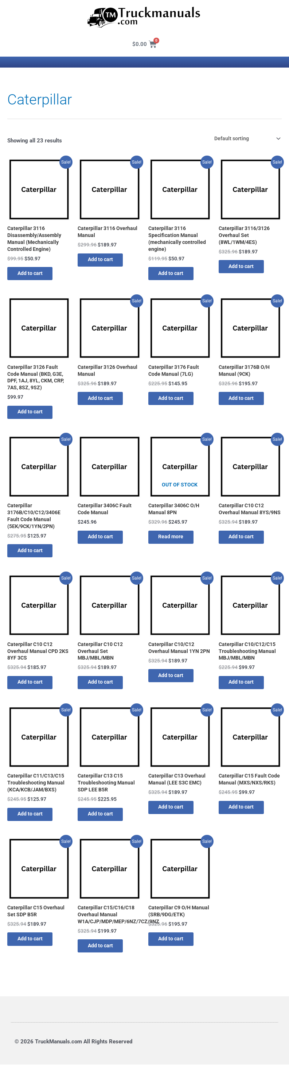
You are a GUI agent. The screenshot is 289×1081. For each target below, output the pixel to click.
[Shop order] (244, 139)
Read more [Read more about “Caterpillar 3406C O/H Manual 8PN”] (176, 544)
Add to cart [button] (35, 276)
